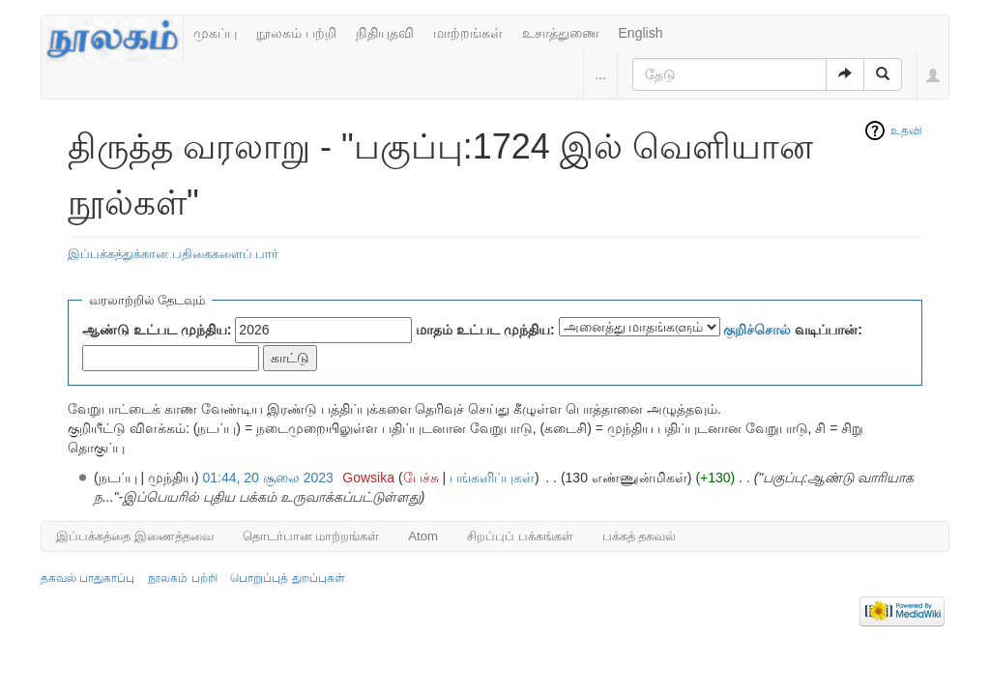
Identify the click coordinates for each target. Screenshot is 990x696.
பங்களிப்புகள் (492, 477)
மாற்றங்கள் (468, 33)
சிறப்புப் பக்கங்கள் (520, 536)
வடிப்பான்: (792, 329)
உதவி (906, 130)
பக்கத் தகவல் (639, 536)
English (641, 33)
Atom (423, 536)
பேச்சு (421, 477)
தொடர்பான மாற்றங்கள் (311, 536)
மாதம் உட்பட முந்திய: (485, 329)
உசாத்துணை (560, 33)
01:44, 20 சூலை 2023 (268, 477)
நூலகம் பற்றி (296, 33)
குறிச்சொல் (757, 329)
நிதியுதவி (385, 33)
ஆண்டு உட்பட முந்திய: (156, 329)
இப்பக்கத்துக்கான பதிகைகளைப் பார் (173, 253)
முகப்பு (215, 33)
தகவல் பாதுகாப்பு (87, 578)
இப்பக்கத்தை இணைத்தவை (135, 536)
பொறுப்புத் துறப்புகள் (287, 578)
